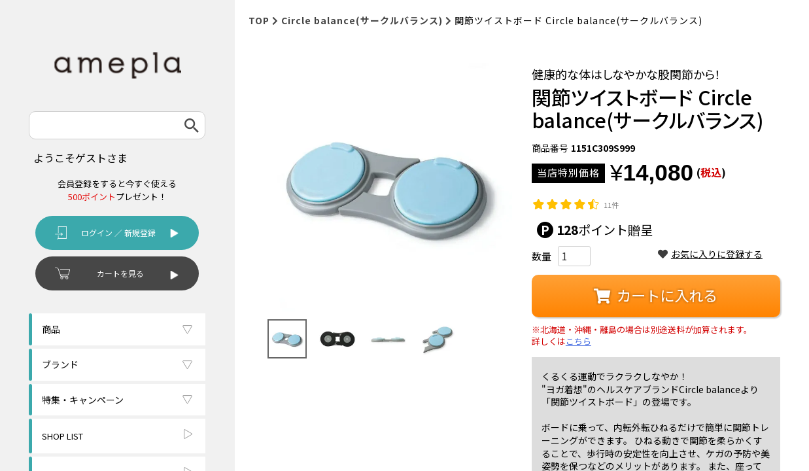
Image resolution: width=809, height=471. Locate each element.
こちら (578, 341)
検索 (191, 125)
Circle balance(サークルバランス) (362, 20)
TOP (259, 20)
